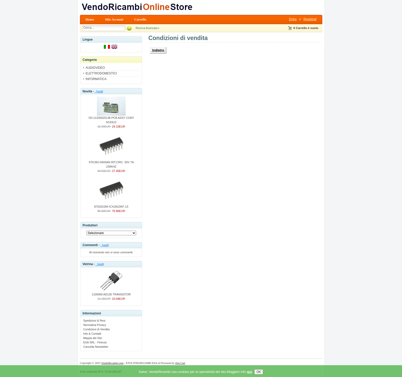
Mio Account (114, 19)
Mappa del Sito (92, 338)
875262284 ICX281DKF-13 (111, 205)
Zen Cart (180, 362)
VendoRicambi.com (112, 362)
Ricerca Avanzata (146, 28)
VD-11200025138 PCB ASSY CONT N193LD (111, 118)
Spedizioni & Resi (94, 320)
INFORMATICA (96, 79)
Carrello (140, 19)
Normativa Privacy (94, 324)
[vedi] (99, 91)
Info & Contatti (92, 333)
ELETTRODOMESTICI (101, 73)
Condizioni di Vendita (96, 329)
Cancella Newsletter (95, 346)
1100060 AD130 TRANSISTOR (111, 293)
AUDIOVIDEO (95, 68)
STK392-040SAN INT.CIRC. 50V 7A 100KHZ (111, 163)
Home (90, 19)
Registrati (310, 19)
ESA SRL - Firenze (95, 342)
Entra (293, 19)
